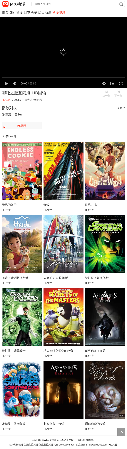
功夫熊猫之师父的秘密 (58, 350)
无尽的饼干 (9, 204)
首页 (5, 12)
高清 (6, 114)
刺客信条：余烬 (54, 423)
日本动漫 (30, 12)
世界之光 (91, 204)
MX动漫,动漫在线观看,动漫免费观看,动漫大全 (33, 444)
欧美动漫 (44, 12)
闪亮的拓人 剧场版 (56, 277)
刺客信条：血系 (95, 350)
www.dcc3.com (67, 444)
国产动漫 (16, 12)
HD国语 (15, 126)
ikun (19, 114)
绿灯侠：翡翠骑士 (14, 350)
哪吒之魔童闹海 (16, 93)
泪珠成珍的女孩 (95, 423)
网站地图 (113, 444)
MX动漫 (18, 4)
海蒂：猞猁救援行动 (15, 277)
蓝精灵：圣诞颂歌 (14, 423)
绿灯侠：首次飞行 (97, 277)
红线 (46, 204)
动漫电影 (59, 12)
